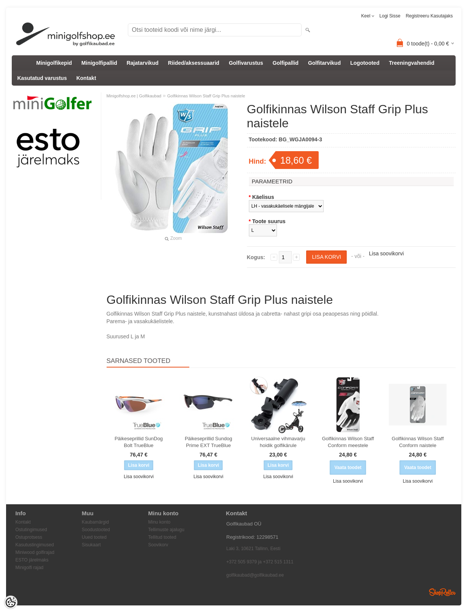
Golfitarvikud (324, 63)
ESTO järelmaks (32, 560)
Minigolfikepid (54, 63)
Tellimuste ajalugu (166, 529)
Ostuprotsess (29, 537)
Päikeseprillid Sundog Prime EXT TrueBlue (208, 442)
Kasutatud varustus (42, 78)
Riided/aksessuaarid (193, 63)
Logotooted (364, 63)
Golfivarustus (246, 63)
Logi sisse (389, 16)
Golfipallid (285, 63)
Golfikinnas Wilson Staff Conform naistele (418, 442)
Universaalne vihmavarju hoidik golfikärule (278, 442)
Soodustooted (96, 529)
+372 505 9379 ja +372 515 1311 (260, 562)
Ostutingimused (31, 529)
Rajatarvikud (143, 63)
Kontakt (86, 78)
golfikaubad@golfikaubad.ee (255, 575)
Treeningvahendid (411, 63)
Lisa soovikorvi (386, 253)
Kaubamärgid (95, 522)
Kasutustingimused (35, 544)
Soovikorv (158, 544)
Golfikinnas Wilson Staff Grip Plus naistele (206, 96)
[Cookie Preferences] (10, 602)
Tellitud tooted (162, 537)
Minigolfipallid (99, 63)
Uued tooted (94, 537)
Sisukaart (91, 544)
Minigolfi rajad (30, 567)
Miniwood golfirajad (35, 552)
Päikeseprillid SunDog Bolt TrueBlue (139, 442)
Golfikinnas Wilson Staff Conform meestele (348, 442)
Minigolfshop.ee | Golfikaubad (134, 96)
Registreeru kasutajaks (429, 16)
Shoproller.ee (442, 592)
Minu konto (159, 522)
